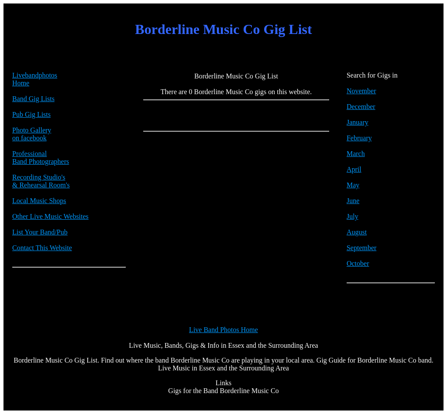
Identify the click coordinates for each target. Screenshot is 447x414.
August (357, 232)
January (357, 122)
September (361, 247)
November (361, 91)
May (353, 185)
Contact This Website (42, 247)
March (356, 153)
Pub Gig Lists (31, 114)
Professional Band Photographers (40, 157)
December (361, 106)
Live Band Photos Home (223, 329)
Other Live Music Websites (50, 216)
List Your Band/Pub (40, 232)
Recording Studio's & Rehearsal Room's (41, 181)
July (352, 216)
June (353, 200)
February (359, 138)
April (354, 169)
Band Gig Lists (33, 98)
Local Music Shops (39, 200)
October (358, 263)
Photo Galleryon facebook (31, 134)
